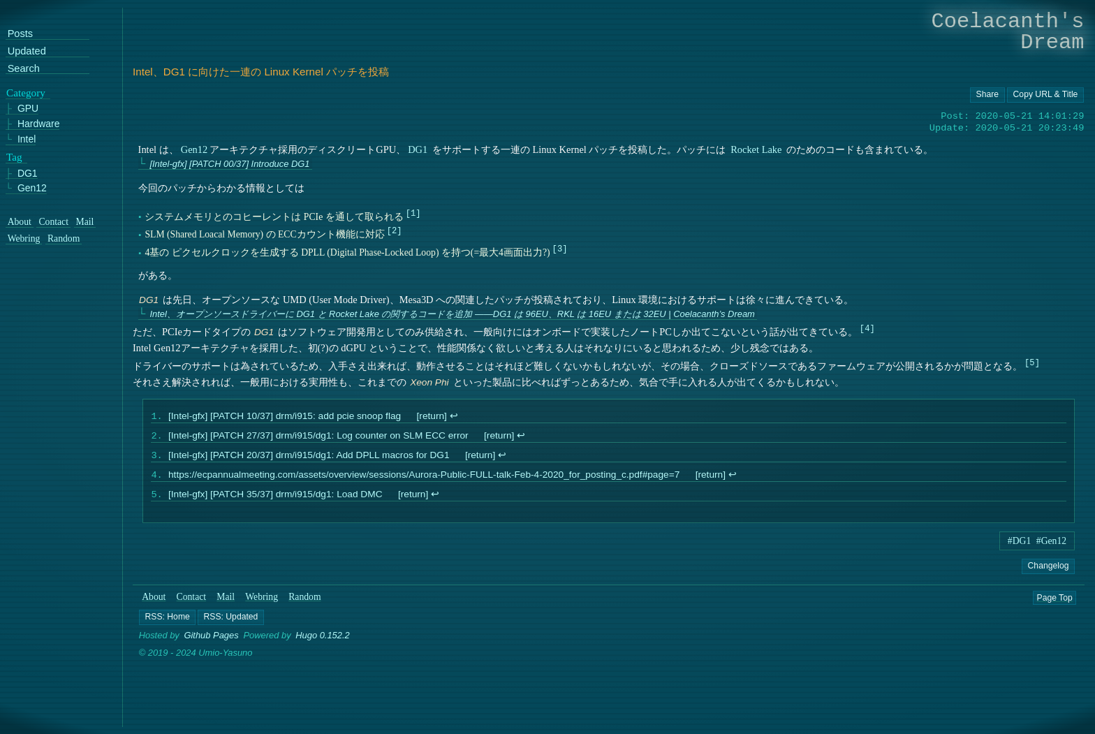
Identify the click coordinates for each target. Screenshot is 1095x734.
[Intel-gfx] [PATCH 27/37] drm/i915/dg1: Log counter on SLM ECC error (318, 438)
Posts (20, 34)
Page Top (1055, 604)
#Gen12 (1051, 548)
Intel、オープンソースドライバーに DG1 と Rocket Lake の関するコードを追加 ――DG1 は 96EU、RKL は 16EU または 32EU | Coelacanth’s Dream (451, 314)
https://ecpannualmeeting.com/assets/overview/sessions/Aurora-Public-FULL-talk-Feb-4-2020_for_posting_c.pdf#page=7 (423, 480)
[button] (167, 624)
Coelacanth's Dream (1008, 32)
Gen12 (194, 149)
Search (24, 68)
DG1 (417, 149)
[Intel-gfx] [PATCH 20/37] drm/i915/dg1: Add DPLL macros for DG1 (308, 459)
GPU (27, 108)
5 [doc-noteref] (1031, 362)
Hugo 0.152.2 (322, 643)
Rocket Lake (755, 149)
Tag (14, 156)
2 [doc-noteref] (394, 231)
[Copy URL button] (987, 95)
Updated (27, 51)
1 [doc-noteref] (413, 213)
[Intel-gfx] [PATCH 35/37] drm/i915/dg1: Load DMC (275, 501)
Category (25, 92)
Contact (192, 604)
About (154, 604)
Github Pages (211, 643)
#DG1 (1019, 548)
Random (304, 604)
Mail (225, 604)
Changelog (1047, 573)
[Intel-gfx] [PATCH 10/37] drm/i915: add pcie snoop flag (284, 417)
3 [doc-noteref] (559, 248)
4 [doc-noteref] (867, 328)
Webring (261, 604)
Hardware (38, 124)
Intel (26, 138)
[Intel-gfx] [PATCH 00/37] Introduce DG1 (229, 164)
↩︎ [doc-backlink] (453, 417)
